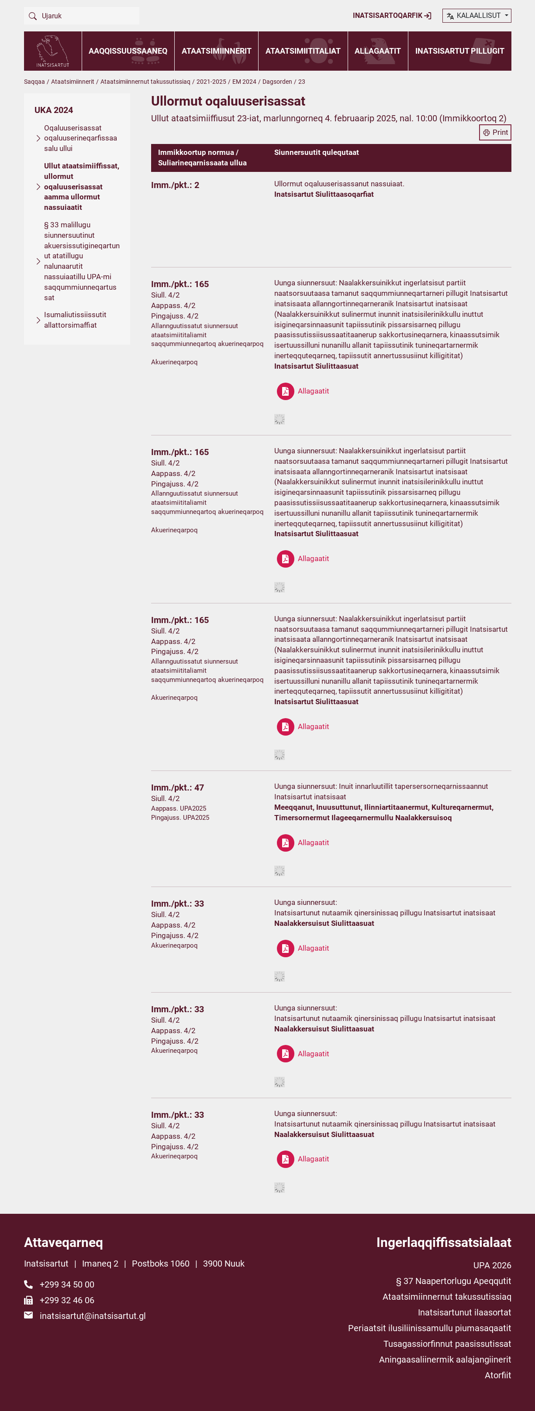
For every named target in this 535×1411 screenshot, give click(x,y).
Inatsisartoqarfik (392, 15)
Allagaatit (378, 50)
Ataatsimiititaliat (303, 50)
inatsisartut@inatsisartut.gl (93, 1316)
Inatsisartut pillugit (459, 50)
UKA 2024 (54, 110)
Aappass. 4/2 (173, 305)
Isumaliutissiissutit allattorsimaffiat (75, 319)
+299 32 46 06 (67, 1300)
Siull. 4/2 (165, 295)
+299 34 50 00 (67, 1284)
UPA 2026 (492, 1265)
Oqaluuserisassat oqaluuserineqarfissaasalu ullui (80, 138)
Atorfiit (498, 1375)
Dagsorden (277, 81)
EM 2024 (244, 81)
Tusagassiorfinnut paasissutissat (447, 1344)
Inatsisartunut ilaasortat (464, 1312)
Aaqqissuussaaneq (128, 50)
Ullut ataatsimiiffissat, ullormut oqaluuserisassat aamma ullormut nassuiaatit (81, 186)
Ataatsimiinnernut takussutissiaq (145, 81)
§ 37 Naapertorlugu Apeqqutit (453, 1281)
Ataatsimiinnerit (217, 50)
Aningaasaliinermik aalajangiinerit (445, 1359)
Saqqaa (34, 81)
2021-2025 (211, 81)
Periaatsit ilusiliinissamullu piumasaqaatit (429, 1328)
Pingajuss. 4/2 (175, 316)
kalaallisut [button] (474, 16)
